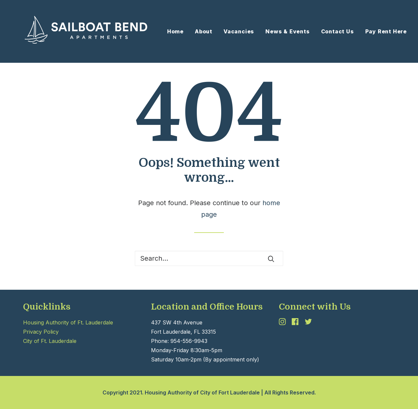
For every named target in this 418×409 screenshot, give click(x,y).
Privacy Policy (41, 331)
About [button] (203, 31)
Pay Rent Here (386, 31)
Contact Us (337, 31)
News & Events (287, 31)
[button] (271, 259)
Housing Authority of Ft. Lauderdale (68, 322)
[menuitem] (177, 31)
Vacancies (239, 31)
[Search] (209, 258)
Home (175, 31)
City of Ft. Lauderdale (49, 341)
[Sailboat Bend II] (77, 31)
